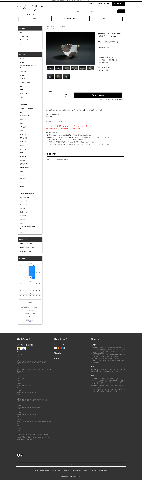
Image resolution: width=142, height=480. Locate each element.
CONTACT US (106, 18)
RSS (101, 470)
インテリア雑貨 (61, 26)
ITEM (117, 4)
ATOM (105, 470)
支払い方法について (45, 470)
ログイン (107, 3)
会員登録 (100, 3)
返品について (103, 99)
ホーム (48, 26)
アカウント (91, 3)
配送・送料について (57, 470)
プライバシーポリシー (93, 470)
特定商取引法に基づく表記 (115, 99)
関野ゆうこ (54, 28)
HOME (35, 18)
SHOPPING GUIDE (70, 18)
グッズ (53, 26)
